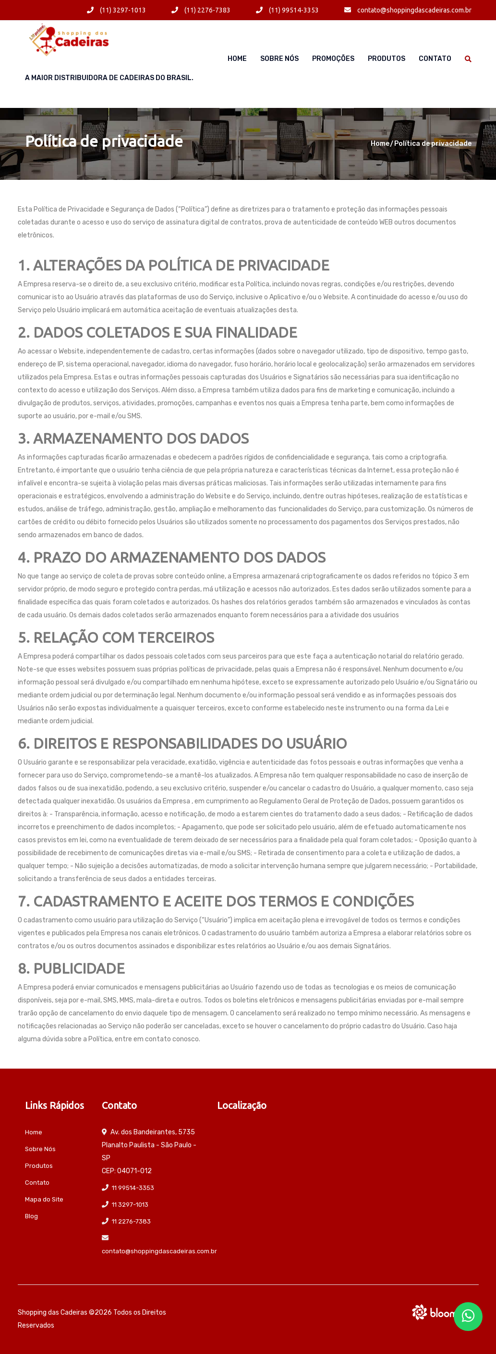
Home (237, 59)
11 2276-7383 (131, 1221)
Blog (31, 1216)
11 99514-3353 (133, 1187)
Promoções (333, 59)
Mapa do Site (44, 1199)
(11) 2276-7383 (200, 10)
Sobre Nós (279, 59)
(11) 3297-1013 (116, 10)
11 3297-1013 (130, 1204)
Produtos (386, 59)
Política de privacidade (433, 144)
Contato (435, 59)
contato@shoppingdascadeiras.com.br (408, 10)
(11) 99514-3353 (287, 10)
